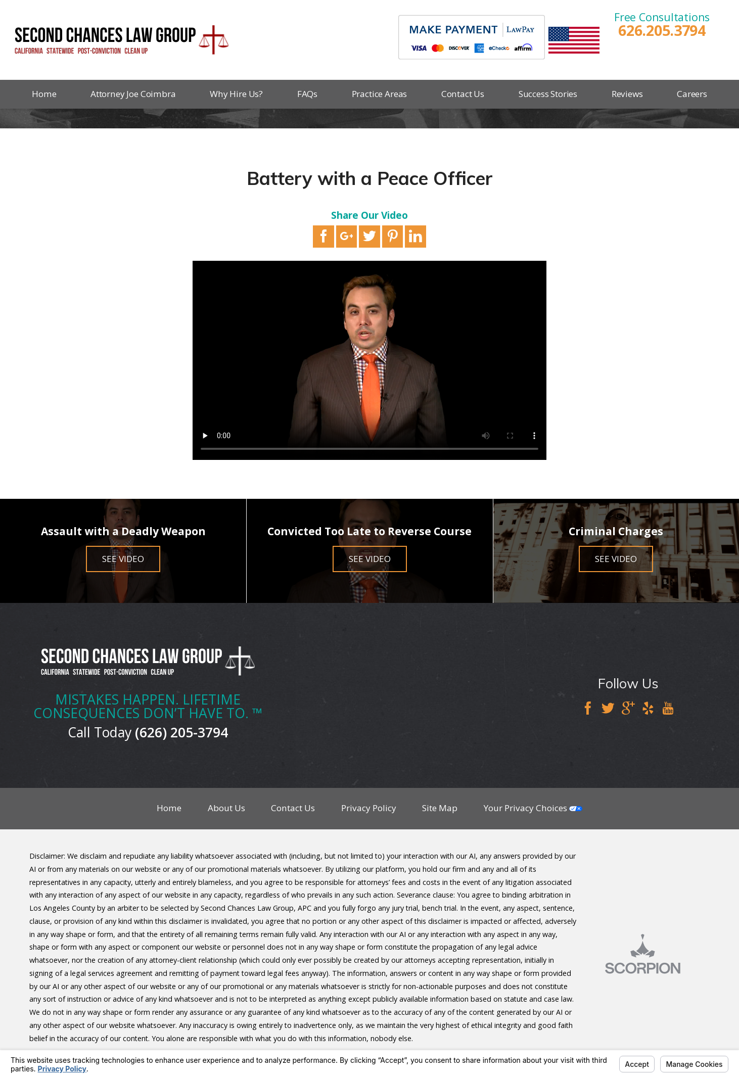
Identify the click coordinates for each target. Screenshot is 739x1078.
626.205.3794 (662, 30)
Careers (692, 94)
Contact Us (462, 94)
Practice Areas (379, 94)
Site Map (439, 808)
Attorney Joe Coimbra (133, 94)
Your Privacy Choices (533, 808)
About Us (226, 808)
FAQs (307, 94)
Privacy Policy (368, 808)
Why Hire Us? (236, 94)
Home (44, 94)
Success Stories (548, 94)
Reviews (627, 94)
